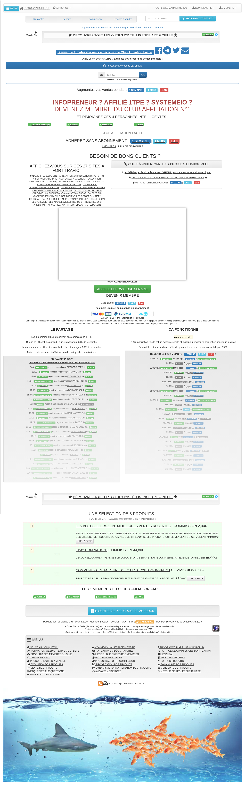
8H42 (93, 176)
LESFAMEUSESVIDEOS (60, 202)
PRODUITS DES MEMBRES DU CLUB (49, 653)
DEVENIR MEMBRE (122, 295)
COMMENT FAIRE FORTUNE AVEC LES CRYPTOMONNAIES (127, 570)
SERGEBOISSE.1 (75, 367)
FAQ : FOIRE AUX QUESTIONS (45, 670)
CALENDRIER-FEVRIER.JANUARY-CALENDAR (59, 184)
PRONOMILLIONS (92, 202)
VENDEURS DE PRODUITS (174, 667)
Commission (95, 19)
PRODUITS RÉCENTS (171, 657)
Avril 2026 (82, 621)
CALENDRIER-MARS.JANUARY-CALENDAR (65, 193)
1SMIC (75, 176)
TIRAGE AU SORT (38, 657)
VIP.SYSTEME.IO (75, 205)
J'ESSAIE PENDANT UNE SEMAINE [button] (122, 288)
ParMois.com (50, 621)
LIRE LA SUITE (85, 541)
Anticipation (125, 27)
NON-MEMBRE (203, 7)
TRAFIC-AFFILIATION (55, 205)
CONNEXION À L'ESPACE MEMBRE (113, 647)
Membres (158, 27)
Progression (92, 27)
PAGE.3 (78, 422)
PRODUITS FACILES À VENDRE (46, 660)
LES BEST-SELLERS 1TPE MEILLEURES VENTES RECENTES (127, 525)
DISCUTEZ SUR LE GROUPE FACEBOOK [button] (122, 610)
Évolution (137, 27)
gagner (180, 358)
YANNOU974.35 (78, 431)
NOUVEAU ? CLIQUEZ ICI (42, 647)
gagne (188, 363)
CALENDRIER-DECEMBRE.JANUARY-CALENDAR (81, 181)
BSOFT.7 (74, 454)
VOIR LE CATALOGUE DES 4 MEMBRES (122, 518)
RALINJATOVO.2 (75, 413)
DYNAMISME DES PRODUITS (176, 664)
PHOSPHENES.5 (75, 440)
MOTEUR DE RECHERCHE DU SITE (179, 670)
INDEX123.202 (78, 408)
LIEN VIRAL (165, 653)
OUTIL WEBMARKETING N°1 (169, 7)
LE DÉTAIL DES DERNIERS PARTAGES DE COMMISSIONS (62, 362)
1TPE (89, 320)
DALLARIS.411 (78, 473)
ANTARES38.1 (78, 394)
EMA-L (94, 199)
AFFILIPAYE (38, 178)
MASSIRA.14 (78, 459)
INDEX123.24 (75, 463)
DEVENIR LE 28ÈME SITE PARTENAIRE (52, 176)
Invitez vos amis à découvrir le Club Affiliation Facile (105, 52)
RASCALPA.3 (78, 445)
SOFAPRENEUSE (35, 8)
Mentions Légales (99, 621)
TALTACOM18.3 (78, 427)
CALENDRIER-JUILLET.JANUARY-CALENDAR (82, 187)
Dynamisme (106, 27)
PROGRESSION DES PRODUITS (112, 664)
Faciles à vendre (123, 19)
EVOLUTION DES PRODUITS (45, 664)
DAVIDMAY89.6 (78, 477)
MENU (11, 8)
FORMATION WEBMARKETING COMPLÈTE (53, 650)
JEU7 (101, 199)
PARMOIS (77, 202)
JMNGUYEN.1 (70, 404)
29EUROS (85, 176)
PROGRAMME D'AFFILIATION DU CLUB (181, 647)
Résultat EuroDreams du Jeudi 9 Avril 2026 (179, 621)
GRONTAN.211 (78, 399)
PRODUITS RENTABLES (107, 657)
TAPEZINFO (38, 205)
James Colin (67, 621)
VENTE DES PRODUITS (42, 667)
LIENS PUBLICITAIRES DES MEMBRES (115, 653)
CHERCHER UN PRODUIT (198, 18)
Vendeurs (148, 27)
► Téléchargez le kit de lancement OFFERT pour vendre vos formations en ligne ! (168, 172)
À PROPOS (62, 7)
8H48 (100, 176)
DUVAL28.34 (75, 436)
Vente (116, 27)
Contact (115, 621)
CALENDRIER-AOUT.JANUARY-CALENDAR (65, 178)
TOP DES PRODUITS (171, 660)
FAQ (123, 621)
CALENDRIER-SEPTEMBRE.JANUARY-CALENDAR (65, 199)
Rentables (38, 19)
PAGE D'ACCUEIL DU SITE (43, 674)
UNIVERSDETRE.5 (78, 468)
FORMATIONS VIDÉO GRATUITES (112, 650)
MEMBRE (227, 7)
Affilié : (131, 621)
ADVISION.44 (74, 450)
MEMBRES (109, 146)
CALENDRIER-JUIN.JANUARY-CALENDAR (52, 190)
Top (84, 27)
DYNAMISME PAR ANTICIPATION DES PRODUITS (121, 667)
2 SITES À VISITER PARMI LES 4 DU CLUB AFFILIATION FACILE (168, 164)
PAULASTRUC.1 (75, 417)
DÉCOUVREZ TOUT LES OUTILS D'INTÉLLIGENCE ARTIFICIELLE (122, 35)
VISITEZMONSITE (93, 205)
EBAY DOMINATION (93, 550)
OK (142, 74)
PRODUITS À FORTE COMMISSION (113, 660)
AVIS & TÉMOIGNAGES (106, 670)
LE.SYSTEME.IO (39, 202)
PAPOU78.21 (78, 381)
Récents (67, 19)
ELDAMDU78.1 (74, 376)
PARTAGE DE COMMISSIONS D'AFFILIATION (184, 650)
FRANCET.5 (74, 371)
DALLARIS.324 (75, 390)
